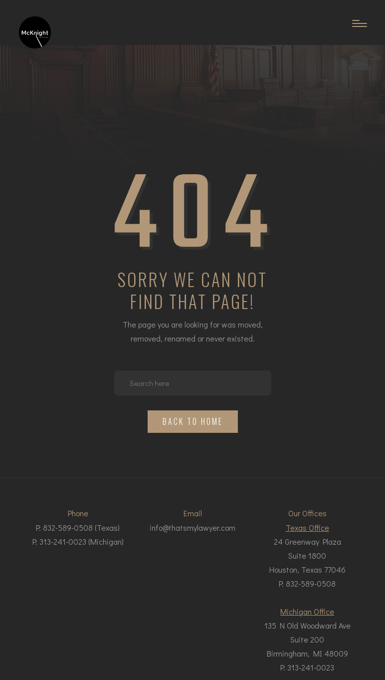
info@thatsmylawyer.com (192, 527)
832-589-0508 (311, 583)
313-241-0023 (310, 667)
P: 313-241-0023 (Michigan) (78, 541)
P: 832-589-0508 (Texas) (78, 527)
